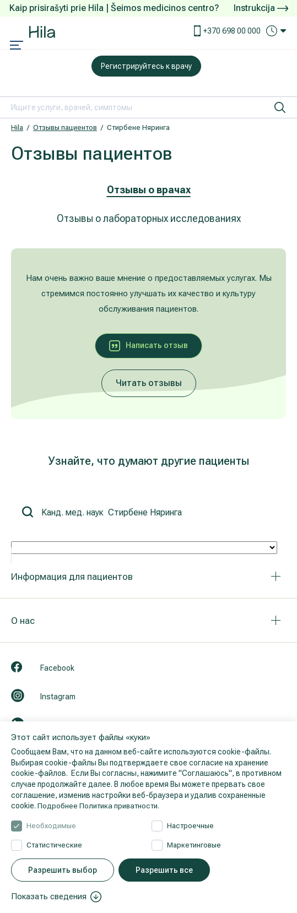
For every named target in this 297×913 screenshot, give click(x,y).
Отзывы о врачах (149, 189)
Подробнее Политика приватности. (101, 805)
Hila (17, 127)
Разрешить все (164, 870)
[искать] (279, 107)
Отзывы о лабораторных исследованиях (149, 218)
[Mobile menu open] (16, 46)
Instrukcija (261, 8)
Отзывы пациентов (65, 127)
